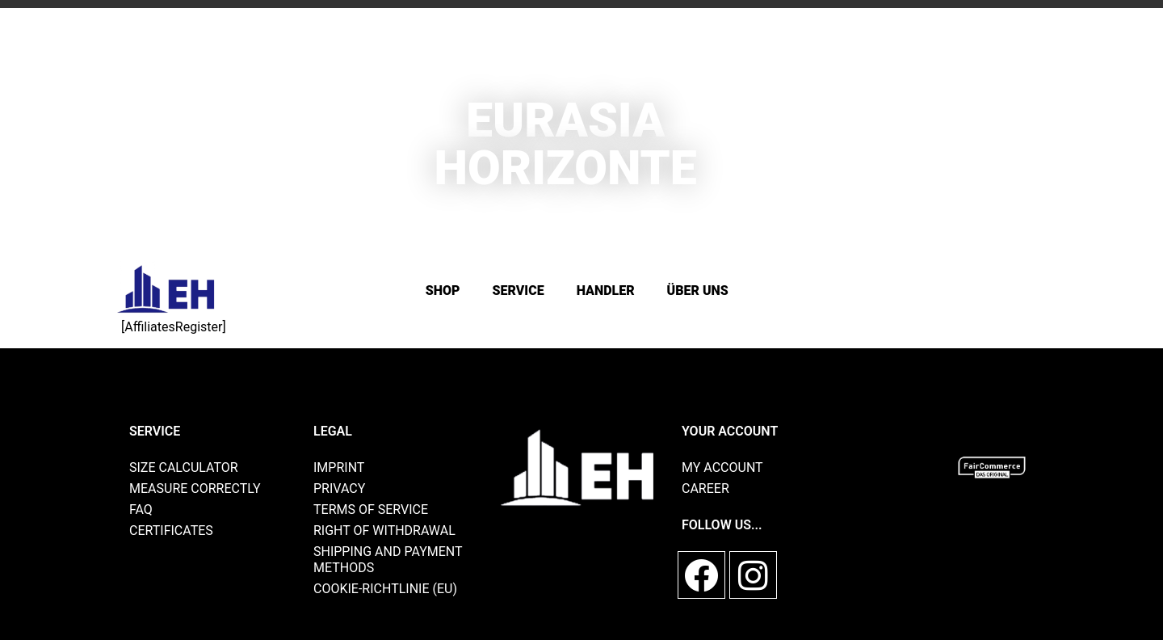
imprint (338, 467)
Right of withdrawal (384, 530)
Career (705, 488)
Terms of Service (370, 509)
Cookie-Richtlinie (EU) (385, 588)
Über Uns (697, 290)
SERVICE (518, 290)
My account (722, 467)
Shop (443, 290)
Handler (606, 290)
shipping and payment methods (387, 559)
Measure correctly (195, 488)
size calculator (183, 467)
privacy (339, 488)
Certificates (171, 530)
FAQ (141, 509)
